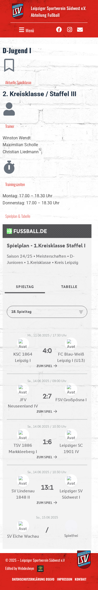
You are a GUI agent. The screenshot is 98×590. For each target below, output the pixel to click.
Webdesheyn (26, 568)
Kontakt (80, 579)
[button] (26, 30)
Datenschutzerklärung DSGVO (33, 579)
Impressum (64, 579)
